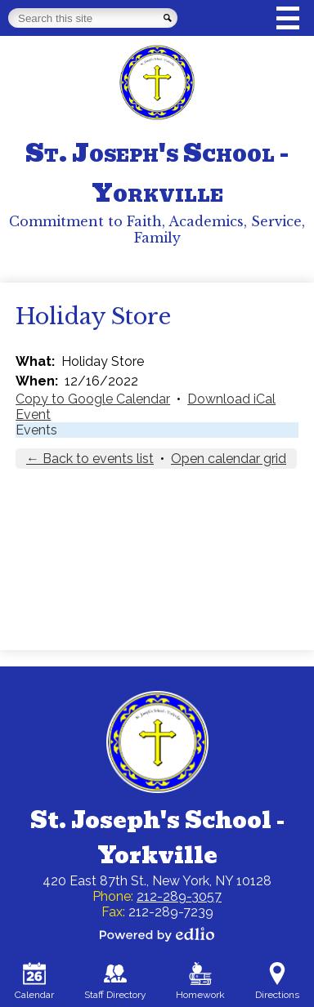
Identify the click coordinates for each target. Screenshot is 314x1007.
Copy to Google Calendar (93, 399)
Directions (277, 981)
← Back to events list (90, 458)
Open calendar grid (228, 458)
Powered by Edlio (157, 934)
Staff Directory (115, 981)
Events (36, 430)
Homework (200, 981)
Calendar (34, 981)
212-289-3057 (179, 896)
